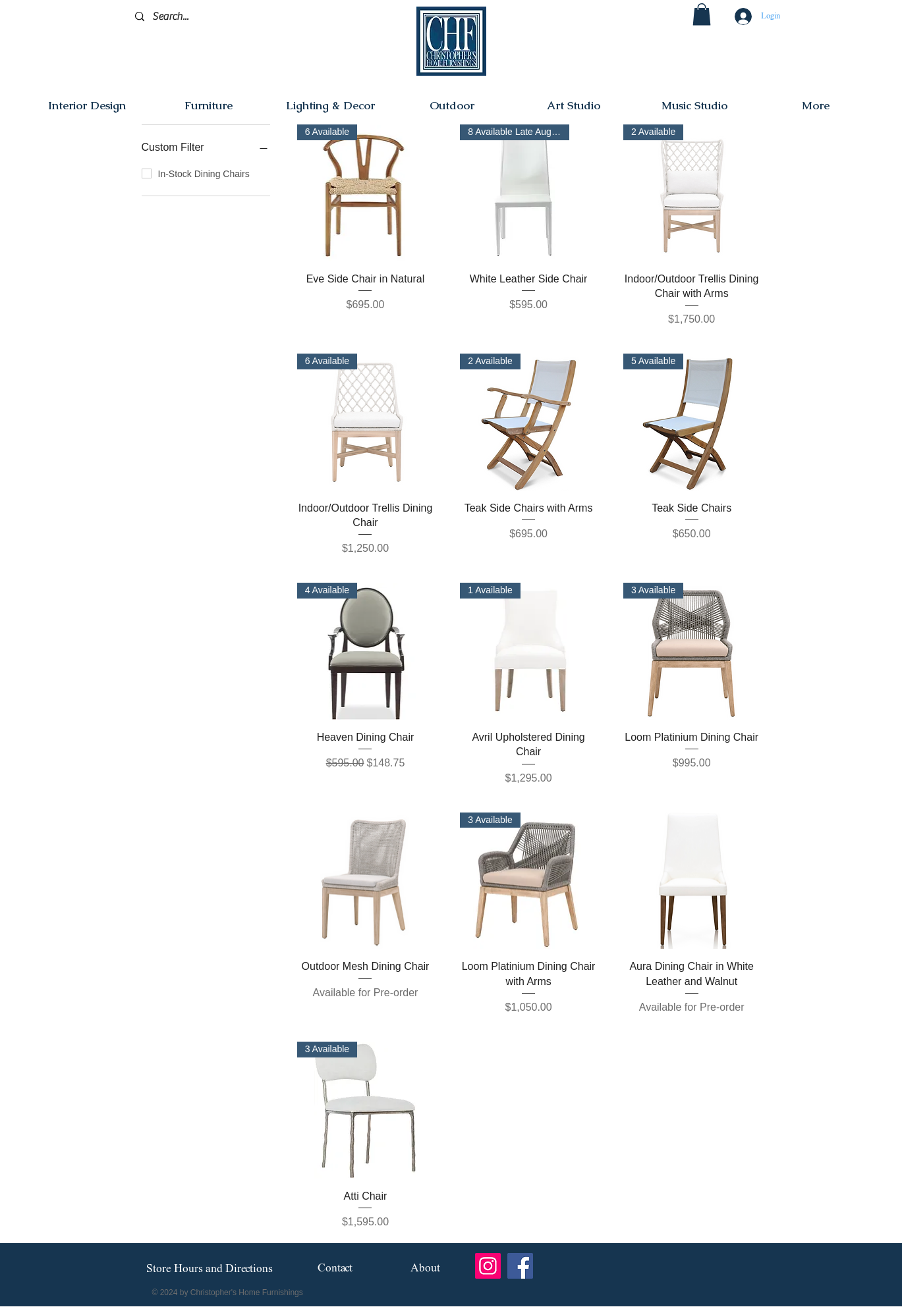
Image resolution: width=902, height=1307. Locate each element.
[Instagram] (488, 1266)
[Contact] (335, 1269)
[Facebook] (520, 1266)
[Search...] (197, 17)
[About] (425, 1269)
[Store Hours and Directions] (210, 1269)
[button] (701, 14)
